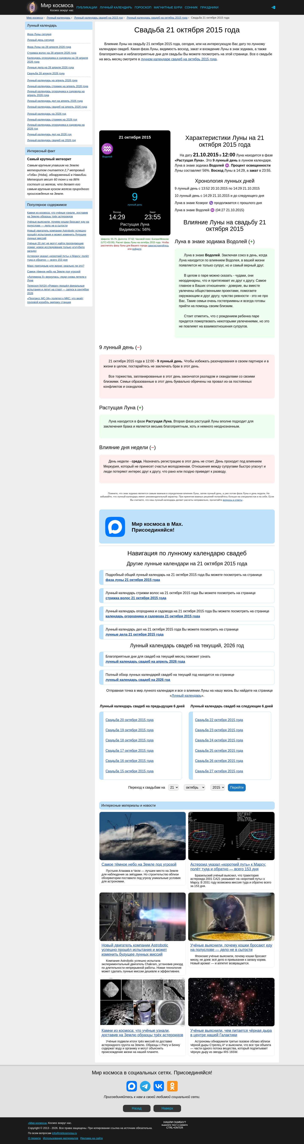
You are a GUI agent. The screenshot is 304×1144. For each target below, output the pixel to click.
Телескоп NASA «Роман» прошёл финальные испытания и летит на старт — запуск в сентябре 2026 (58, 289)
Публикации (86, 7)
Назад (137, 1108)
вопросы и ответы (233, 500)
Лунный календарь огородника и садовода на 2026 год (56, 126)
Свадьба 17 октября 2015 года (129, 750)
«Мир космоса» (37, 1123)
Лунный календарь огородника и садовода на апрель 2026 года (56, 93)
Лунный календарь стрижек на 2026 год (52, 119)
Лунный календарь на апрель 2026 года (52, 80)
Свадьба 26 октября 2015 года (219, 761)
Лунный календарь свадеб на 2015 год (98, 17)
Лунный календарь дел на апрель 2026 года (55, 100)
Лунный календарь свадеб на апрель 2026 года (57, 106)
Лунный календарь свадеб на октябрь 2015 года (157, 17)
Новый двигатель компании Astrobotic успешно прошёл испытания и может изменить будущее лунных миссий (56, 234)
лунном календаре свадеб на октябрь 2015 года (179, 59)
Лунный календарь (116, 7)
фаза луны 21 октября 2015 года (133, 580)
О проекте (34, 1138)
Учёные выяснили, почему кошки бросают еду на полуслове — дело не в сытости (58, 223)
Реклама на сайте (91, 1138)
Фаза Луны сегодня (39, 34)
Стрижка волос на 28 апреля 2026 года (51, 52)
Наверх (167, 1108)
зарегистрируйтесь (158, 245)
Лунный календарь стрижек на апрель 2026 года (57, 86)
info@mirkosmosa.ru (64, 1133)
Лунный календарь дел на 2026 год (49, 134)
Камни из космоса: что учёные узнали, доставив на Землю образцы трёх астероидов (57, 214)
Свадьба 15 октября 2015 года (129, 771)
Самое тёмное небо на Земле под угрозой (53, 271)
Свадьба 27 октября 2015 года (219, 771)
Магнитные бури (168, 7)
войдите (136, 249)
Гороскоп (143, 7)
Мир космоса (34, 17)
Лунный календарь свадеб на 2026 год (51, 140)
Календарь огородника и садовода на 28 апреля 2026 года (57, 59)
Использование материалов (60, 1138)
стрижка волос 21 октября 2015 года (136, 598)
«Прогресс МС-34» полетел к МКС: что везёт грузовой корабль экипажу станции (55, 300)
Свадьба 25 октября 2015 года (219, 750)
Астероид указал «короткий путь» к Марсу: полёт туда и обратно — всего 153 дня (58, 257)
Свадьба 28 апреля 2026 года (45, 73)
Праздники (209, 7)
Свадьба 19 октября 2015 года (129, 730)
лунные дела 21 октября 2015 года (134, 634)
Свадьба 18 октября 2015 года (129, 740)
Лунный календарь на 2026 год (46, 113)
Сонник (191, 7)
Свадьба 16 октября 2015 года (129, 761)
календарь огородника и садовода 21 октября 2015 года (153, 616)
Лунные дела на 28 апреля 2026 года (50, 67)
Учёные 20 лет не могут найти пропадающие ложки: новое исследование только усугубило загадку (56, 247)
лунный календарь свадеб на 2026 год (138, 680)
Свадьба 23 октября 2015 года (219, 730)
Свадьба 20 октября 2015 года (129, 720)
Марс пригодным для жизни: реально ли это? (55, 265)
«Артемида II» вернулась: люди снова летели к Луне (56, 278)
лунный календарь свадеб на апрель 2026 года (145, 661)
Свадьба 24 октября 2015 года (219, 740)
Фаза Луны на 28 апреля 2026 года (49, 46)
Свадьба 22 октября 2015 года (219, 720)
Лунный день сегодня (40, 39)
